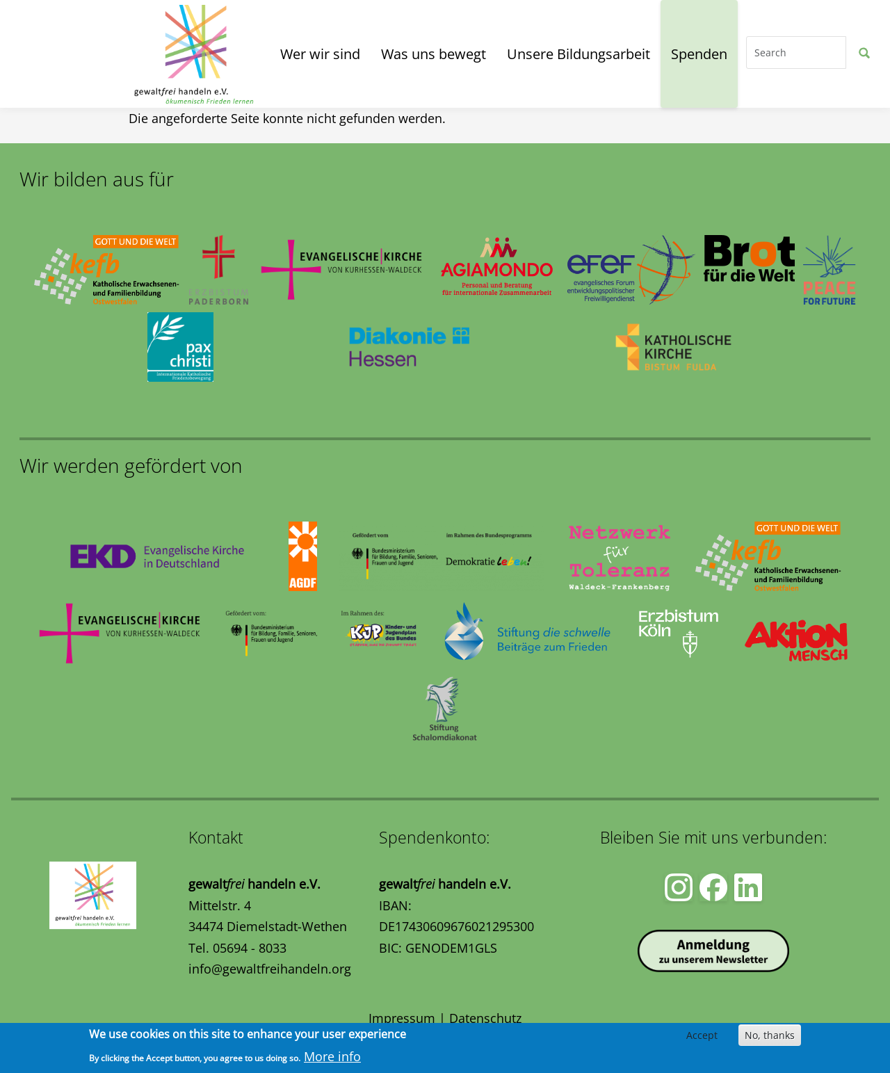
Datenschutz (485, 1018)
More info (332, 1056)
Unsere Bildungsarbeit (578, 54)
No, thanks (770, 1035)
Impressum (402, 1018)
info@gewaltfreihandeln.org (269, 968)
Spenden (699, 54)
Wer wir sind (320, 54)
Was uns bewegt (433, 54)
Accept (702, 1035)
